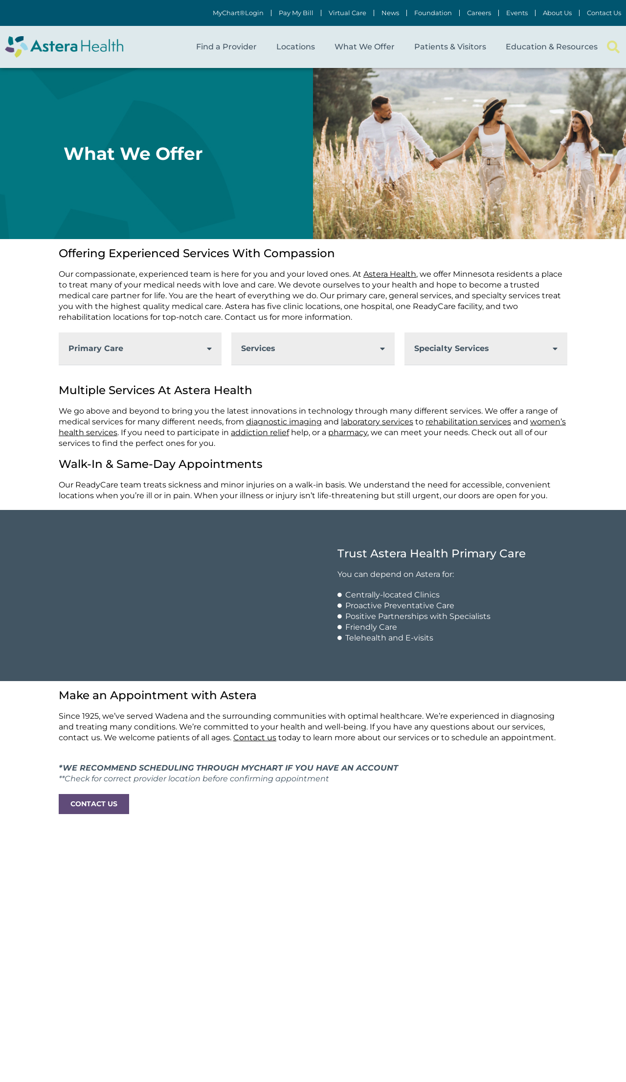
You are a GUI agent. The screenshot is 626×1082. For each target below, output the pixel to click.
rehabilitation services (468, 421)
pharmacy (347, 432)
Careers (479, 13)
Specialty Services (451, 348)
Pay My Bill (296, 13)
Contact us (254, 737)
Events (517, 13)
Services (258, 348)
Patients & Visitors (450, 46)
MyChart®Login (238, 13)
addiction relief (260, 432)
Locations (295, 46)
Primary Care (95, 348)
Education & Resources (552, 46)
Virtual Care (347, 13)
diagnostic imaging (284, 421)
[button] (613, 47)
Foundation (433, 13)
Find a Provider (226, 46)
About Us (557, 13)
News (390, 13)
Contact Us (604, 13)
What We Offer (365, 46)
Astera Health (389, 274)
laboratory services (377, 421)
